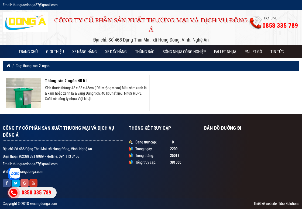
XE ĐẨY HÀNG (116, 51)
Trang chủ (28, 51)
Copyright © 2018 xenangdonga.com (30, 203)
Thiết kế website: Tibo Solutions (276, 203)
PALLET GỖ (253, 51)
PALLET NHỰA (225, 51)
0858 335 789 (36, 192)
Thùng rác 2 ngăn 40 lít (66, 80)
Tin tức (277, 51)
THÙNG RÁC (144, 51)
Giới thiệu (55, 51)
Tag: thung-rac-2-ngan (33, 66)
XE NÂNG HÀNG (84, 51)
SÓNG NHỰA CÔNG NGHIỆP (184, 51)
